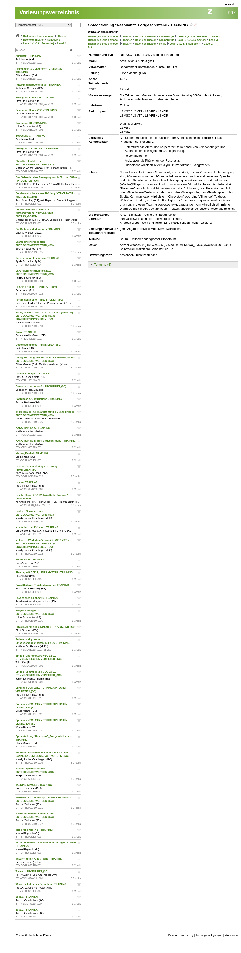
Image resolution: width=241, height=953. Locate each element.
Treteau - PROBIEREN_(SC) (32, 871)
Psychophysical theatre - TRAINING (37, 597)
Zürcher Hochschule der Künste (33, 935)
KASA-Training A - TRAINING (33, 427)
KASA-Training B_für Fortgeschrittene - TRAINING (45, 440)
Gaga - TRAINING (26, 332)
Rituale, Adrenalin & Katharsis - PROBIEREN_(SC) (45, 626)
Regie (162, 43)
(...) (90, 47)
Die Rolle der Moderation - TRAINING (37, 229)
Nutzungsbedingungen (208, 935)
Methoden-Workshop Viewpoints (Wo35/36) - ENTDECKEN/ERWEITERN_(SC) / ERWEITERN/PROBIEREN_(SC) (42, 543)
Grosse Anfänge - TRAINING (32, 373)
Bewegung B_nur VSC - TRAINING (36, 110)
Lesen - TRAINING (26, 482)
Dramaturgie (166, 36)
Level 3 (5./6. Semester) (192, 40)
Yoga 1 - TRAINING (27, 896)
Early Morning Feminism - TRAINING (37, 258)
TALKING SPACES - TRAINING (34, 784)
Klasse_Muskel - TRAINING (32, 453)
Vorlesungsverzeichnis (49, 12)
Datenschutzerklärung (180, 935)
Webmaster (231, 935)
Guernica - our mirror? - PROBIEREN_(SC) (41, 386)
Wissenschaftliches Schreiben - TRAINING (41, 884)
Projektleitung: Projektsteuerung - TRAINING (42, 585)
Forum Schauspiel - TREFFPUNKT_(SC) (39, 299)
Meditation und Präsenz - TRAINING (37, 527)
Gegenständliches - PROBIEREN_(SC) (38, 344)
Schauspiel (54, 39)
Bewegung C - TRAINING (30, 135)
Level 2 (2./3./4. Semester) (38, 43)
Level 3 (213, 40)
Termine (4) (102, 264)
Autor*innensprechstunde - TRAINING (38, 84)
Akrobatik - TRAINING (28, 55)
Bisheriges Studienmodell (38, 36)
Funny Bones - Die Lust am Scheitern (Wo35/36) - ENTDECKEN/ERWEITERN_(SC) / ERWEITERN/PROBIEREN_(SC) (44, 316)
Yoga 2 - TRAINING (27, 909)
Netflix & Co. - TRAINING (30, 559)
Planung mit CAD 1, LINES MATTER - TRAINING (44, 572)
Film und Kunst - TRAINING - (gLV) (36, 286)
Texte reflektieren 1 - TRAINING (34, 829)
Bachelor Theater (33, 39)
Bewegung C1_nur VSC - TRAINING (37, 148)
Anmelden (231, 4)
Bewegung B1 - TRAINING (31, 123)
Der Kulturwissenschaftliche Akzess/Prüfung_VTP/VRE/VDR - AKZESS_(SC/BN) (34, 213)
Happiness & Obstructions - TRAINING (38, 399)
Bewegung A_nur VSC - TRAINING (36, 97)
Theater (62, 36)
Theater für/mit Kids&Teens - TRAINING (39, 858)
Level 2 (61, 43)
